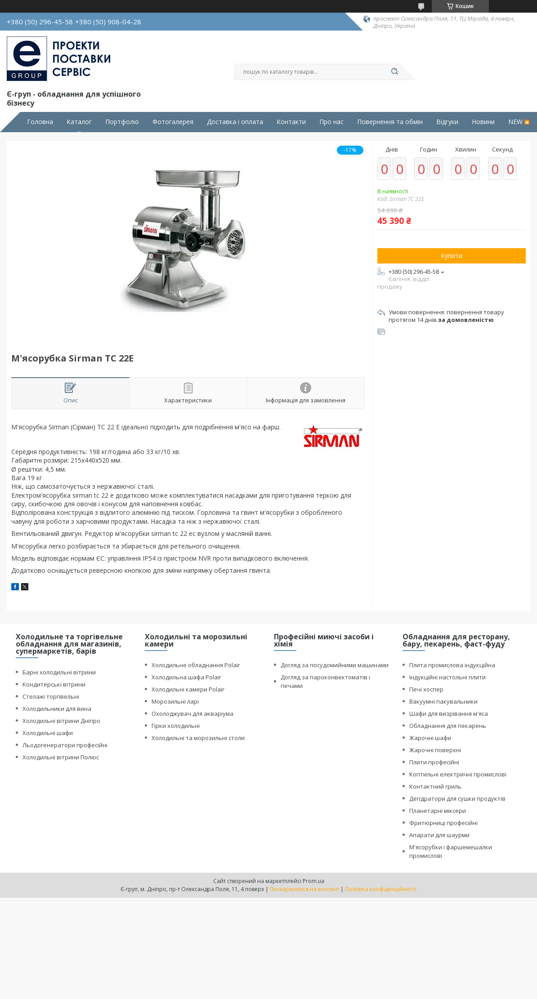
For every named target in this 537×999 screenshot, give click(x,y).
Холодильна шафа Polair (186, 677)
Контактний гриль (435, 786)
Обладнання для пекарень (447, 726)
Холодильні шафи (47, 733)
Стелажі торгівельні (50, 696)
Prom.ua (313, 881)
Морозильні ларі (175, 701)
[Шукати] (394, 72)
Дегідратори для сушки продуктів (457, 798)
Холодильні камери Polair (188, 689)
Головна (40, 122)
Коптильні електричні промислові (457, 774)
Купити (451, 255)
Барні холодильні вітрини (59, 672)
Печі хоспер (426, 689)
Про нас (331, 122)
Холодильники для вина (56, 709)
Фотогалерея (172, 122)
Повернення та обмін (390, 122)
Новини (483, 122)
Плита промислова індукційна (452, 665)
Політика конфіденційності (380, 889)
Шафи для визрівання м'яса (448, 713)
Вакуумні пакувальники (443, 701)
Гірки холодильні (176, 726)
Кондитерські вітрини (53, 684)
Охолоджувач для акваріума (192, 713)
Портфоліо (122, 122)
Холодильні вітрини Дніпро (61, 721)
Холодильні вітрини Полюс (60, 757)
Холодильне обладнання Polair (196, 665)
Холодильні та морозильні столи (198, 738)
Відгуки (447, 122)
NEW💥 (519, 122)
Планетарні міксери (437, 811)
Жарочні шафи (430, 738)
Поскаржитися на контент (304, 889)
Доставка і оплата (235, 122)
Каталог (79, 122)
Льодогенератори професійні (64, 745)
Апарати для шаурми (439, 835)
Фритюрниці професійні (443, 823)
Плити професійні (434, 762)
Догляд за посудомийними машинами (335, 665)
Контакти (291, 122)
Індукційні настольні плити (447, 677)
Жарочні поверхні (435, 750)
